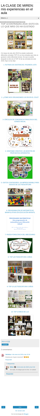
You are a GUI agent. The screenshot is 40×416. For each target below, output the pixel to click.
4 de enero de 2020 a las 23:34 (21, 354)
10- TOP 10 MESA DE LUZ (20, 312)
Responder (8, 359)
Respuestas (11, 363)
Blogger (26, 414)
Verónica (8, 354)
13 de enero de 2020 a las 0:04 (25, 367)
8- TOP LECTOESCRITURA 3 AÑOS (20, 257)
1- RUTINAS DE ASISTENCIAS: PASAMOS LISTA (20, 65)
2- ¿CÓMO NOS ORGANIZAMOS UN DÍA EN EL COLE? (20, 97)
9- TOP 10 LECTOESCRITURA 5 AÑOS (20, 286)
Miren (12, 367)
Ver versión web (20, 410)
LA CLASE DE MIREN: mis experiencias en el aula (17, 9)
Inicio (20, 407)
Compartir (5, 344)
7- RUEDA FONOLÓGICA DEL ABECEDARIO (20, 234)
